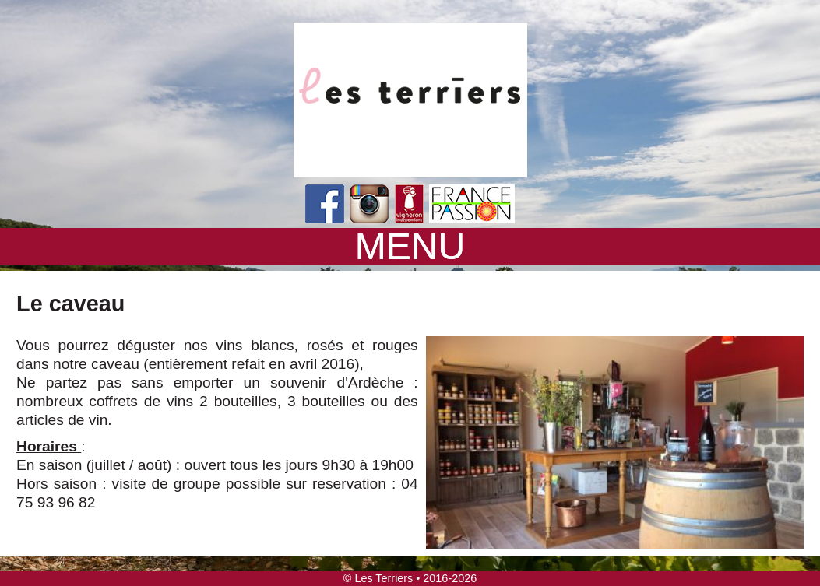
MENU (410, 246)
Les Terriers (383, 578)
